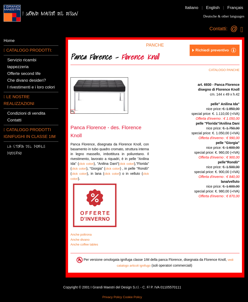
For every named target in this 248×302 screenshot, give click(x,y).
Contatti (14, 120)
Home (9, 40)
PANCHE (155, 45)
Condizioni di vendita (26, 113)
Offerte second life (24, 73)
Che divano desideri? (26, 80)
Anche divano (80, 239)
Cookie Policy (132, 297)
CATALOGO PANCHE (224, 70)
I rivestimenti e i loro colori (31, 87)
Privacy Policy (112, 297)
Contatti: (218, 28)
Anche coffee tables (84, 244)
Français (235, 7)
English (213, 7)
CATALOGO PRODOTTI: (28, 50)
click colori (86, 164)
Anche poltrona (81, 234)
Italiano (191, 7)
